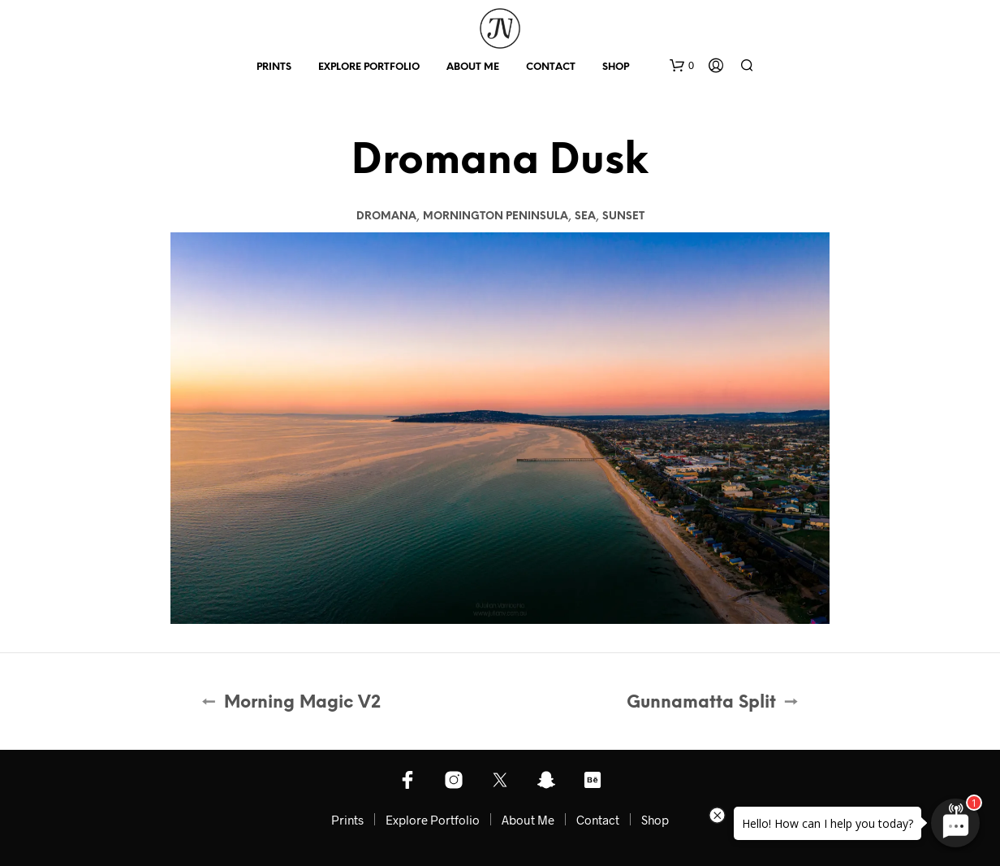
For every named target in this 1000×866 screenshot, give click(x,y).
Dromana (386, 216)
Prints (273, 67)
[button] (682, 66)
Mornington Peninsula (495, 216)
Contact (550, 67)
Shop (615, 67)
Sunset (623, 216)
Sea (585, 216)
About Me (472, 67)
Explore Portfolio (369, 67)
